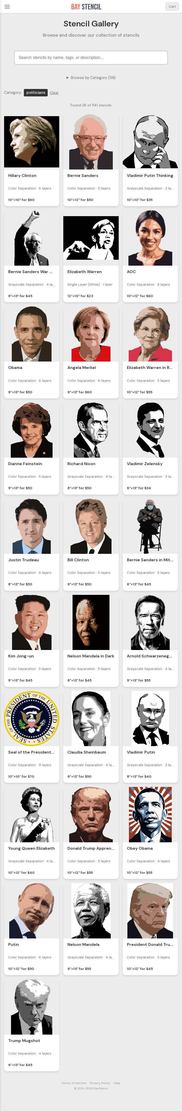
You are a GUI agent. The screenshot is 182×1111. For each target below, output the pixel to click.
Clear (54, 93)
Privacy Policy (100, 1083)
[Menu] (7, 7)
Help (117, 1083)
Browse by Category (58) (93, 77)
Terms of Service (74, 1083)
